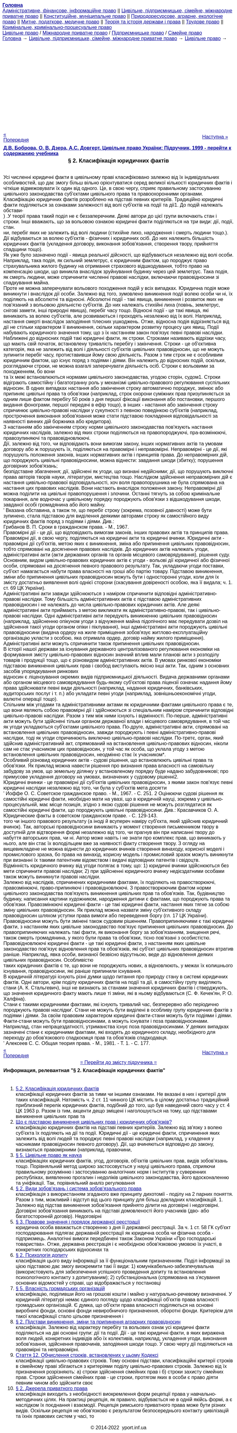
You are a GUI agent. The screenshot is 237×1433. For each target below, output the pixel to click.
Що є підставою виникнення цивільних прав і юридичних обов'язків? (94, 1122)
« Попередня (16, 137)
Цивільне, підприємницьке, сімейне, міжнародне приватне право (103, 38)
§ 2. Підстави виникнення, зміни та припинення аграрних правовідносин (98, 1321)
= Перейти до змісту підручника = (118, 1062)
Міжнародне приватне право (75, 32)
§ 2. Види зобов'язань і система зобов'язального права (78, 1188)
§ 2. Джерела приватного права (51, 1388)
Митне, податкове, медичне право (60, 21)
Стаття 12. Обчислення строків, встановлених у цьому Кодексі (87, 1355)
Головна (11, 38)
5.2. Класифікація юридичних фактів (57, 1088)
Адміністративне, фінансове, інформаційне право (59, 10)
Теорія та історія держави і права (143, 21)
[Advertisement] (118, 84)
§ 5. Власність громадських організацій (60, 1288)
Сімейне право (185, 32)
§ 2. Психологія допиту (42, 1255)
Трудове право (202, 21)
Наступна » (215, 136)
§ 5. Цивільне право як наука (49, 1155)
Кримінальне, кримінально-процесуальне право (57, 27)
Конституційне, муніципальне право (85, 16)
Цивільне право (20, 32)
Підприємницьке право (138, 32)
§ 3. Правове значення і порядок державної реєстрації (78, 1221)
